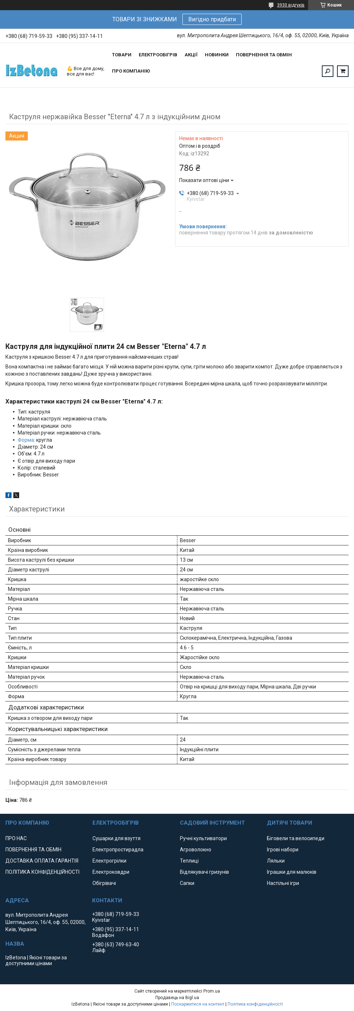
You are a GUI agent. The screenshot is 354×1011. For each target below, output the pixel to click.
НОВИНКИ (217, 54)
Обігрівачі (104, 883)
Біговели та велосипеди (295, 838)
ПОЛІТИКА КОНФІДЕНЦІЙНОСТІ (42, 872)
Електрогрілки (109, 861)
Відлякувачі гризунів (204, 872)
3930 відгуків (291, 5)
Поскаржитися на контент (197, 1004)
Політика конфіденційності (255, 1004)
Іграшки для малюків (291, 872)
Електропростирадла (117, 849)
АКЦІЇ (191, 54)
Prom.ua (211, 991)
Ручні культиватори (203, 838)
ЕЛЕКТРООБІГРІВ (158, 54)
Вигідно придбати (212, 19)
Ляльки (276, 861)
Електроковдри (110, 872)
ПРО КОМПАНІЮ (131, 71)
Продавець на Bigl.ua (177, 997)
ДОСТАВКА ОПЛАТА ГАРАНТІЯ (41, 861)
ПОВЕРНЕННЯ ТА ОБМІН (264, 54)
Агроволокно (195, 849)
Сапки (187, 883)
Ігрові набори (282, 849)
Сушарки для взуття (116, 838)
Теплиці (189, 861)
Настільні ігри (283, 883)
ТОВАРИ (121, 54)
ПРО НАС (16, 838)
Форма (26, 440)
